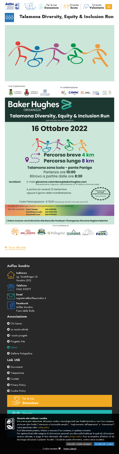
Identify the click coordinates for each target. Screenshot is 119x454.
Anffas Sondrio (24, 307)
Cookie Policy (16, 391)
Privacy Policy (16, 385)
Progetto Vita (16, 341)
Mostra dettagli (70, 448)
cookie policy (43, 427)
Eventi (12, 347)
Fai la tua (48, 6)
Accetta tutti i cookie (104, 443)
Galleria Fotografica (19, 353)
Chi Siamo (14, 323)
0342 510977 (23, 289)
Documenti (15, 367)
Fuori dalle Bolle (25, 311)
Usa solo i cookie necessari (79, 443)
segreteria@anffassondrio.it (31, 298)
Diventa (71, 6)
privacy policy (75, 436)
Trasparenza (15, 373)
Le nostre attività (17, 329)
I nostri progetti (17, 335)
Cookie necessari (50, 448)
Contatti (13, 379)
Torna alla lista (15, 247)
